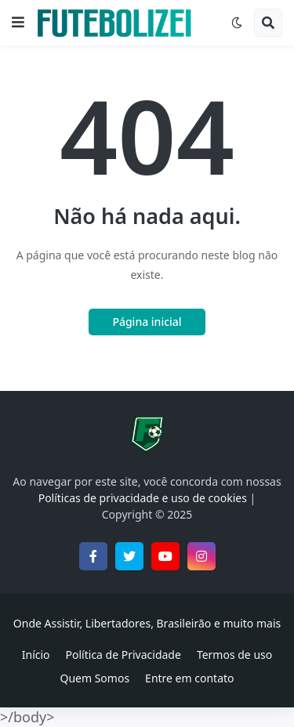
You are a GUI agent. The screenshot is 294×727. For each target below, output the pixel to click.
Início (36, 654)
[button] (18, 23)
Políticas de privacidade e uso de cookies (142, 497)
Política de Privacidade (123, 654)
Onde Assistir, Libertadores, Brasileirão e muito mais (147, 623)
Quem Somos (94, 678)
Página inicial (146, 321)
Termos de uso (234, 654)
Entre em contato (189, 678)
